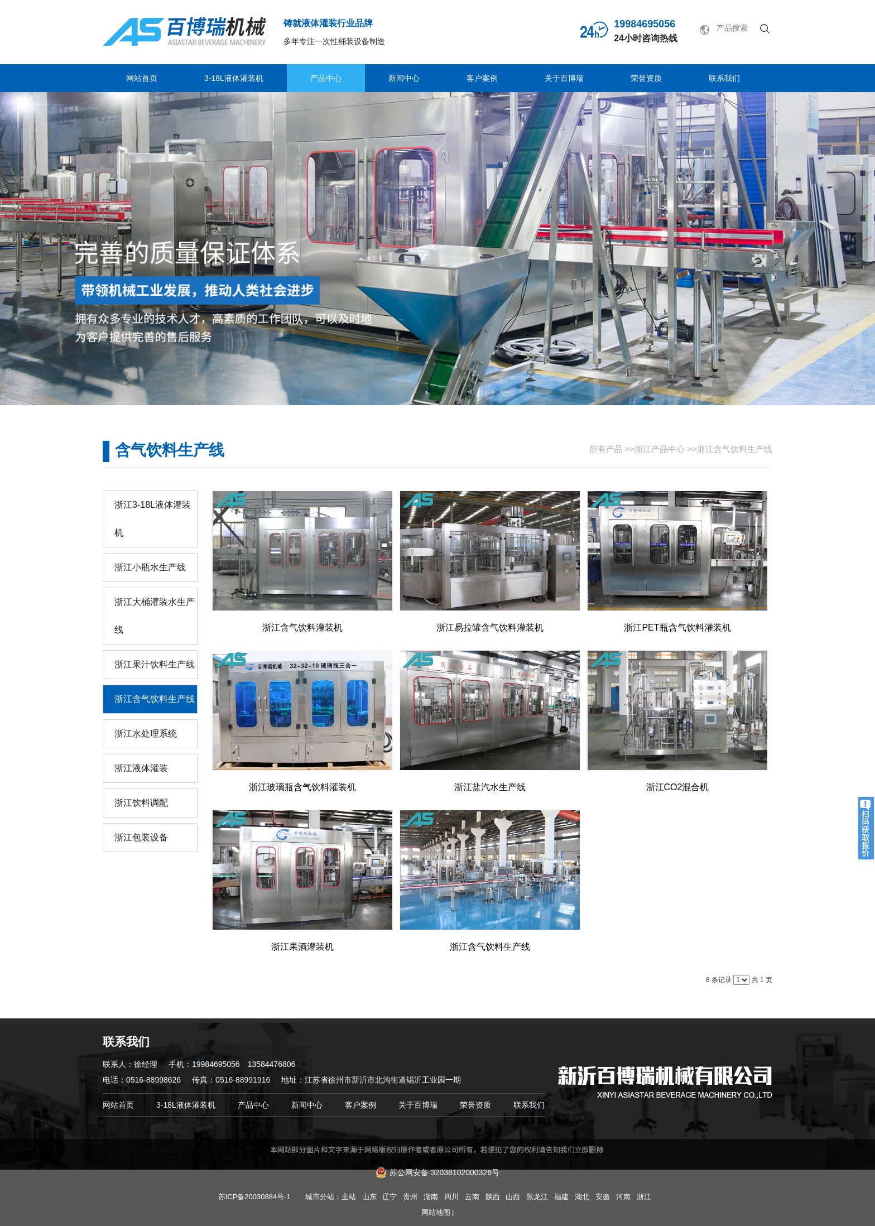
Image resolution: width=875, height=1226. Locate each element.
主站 (349, 1197)
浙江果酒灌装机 (302, 946)
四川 (451, 1197)
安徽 (602, 1197)
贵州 (410, 1197)
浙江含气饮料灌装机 (302, 627)
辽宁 (389, 1197)
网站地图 (435, 1212)
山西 (513, 1197)
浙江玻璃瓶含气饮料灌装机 (302, 787)
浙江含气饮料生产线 (734, 449)
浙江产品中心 (659, 449)
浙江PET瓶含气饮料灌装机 (677, 627)
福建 (561, 1197)
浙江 (644, 1197)
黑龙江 (537, 1197)
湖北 (582, 1197)
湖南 (431, 1197)
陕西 (492, 1197)
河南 (623, 1197)
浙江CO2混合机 (677, 787)
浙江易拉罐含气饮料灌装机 (490, 627)
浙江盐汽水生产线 (490, 787)
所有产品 (606, 449)
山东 (369, 1197)
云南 (472, 1197)
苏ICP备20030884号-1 (254, 1197)
